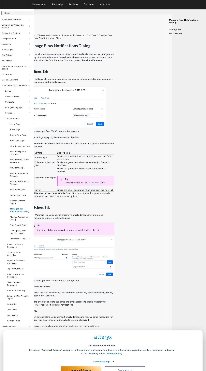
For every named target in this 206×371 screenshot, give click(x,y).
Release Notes (39, 4)
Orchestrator (16, 74)
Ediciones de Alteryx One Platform (16, 26)
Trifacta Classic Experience (16, 85)
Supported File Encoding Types (18, 297)
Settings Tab (175, 29)
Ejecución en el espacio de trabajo (16, 67)
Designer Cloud (16, 38)
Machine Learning (16, 80)
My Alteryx (105, 4)
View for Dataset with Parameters (20, 160)
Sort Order (12, 304)
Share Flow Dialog (18, 195)
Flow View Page (20, 140)
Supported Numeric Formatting (16, 261)
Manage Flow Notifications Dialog (19, 210)
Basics (17, 91)
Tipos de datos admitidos (18, 253)
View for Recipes (18, 168)
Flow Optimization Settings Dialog (18, 231)
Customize (125, 358)
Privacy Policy (114, 342)
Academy (73, 4)
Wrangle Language (17, 107)
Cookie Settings (101, 349)
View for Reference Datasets (19, 174)
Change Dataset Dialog (17, 202)
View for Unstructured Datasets (20, 182)
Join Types (12, 309)
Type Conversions (18, 269)
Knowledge (57, 4)
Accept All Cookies (81, 358)
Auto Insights (16, 49)
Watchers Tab (175, 33)
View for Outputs (17, 189)
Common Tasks (17, 96)
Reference (17, 113)
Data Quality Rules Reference (15, 275)
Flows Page (20, 129)
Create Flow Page (18, 135)
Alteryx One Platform (16, 33)
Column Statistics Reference (15, 245)
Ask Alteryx (16, 61)
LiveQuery (16, 44)
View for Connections (20, 146)
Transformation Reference (14, 283)
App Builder (16, 55)
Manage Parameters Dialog (19, 218)
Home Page (15, 124)
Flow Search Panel (18, 225)
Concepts (17, 102)
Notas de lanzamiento (16, 19)
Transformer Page (20, 239)
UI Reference (18, 118)
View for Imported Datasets (18, 152)
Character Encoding (16, 290)
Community (89, 4)
